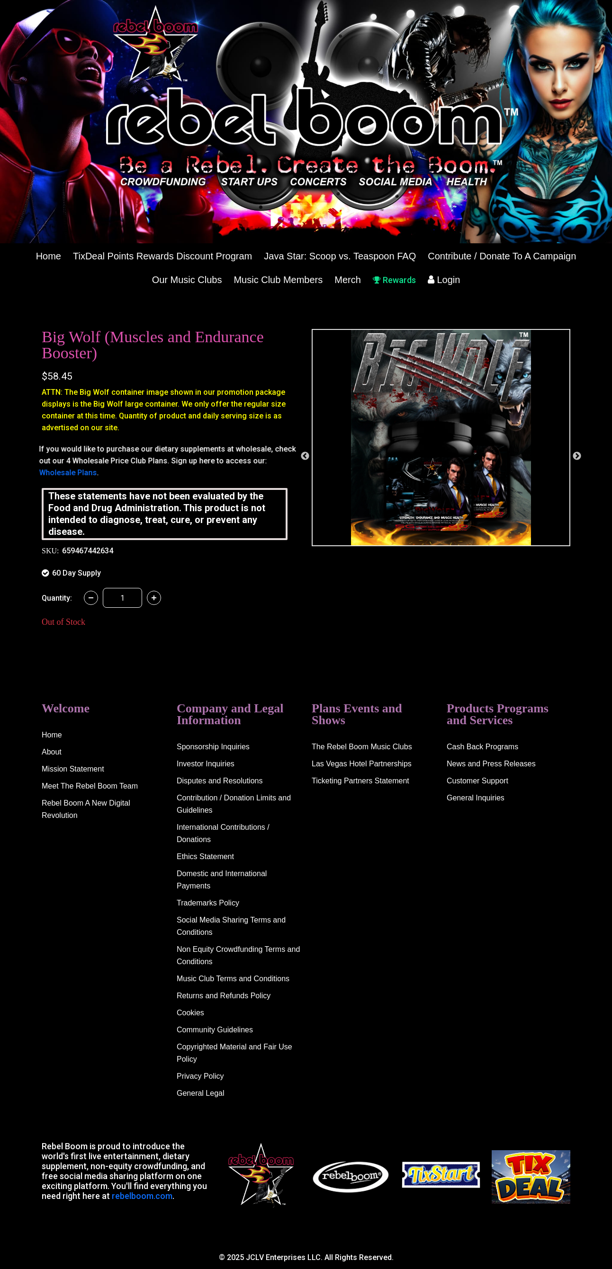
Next (577, 456)
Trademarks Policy (208, 903)
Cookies (190, 1013)
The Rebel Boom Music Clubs (362, 747)
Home (48, 256)
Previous (305, 456)
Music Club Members (278, 280)
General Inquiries (475, 798)
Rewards (394, 280)
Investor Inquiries (205, 764)
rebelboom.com (142, 1196)
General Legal (201, 1093)
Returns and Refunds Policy (223, 996)
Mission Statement (73, 769)
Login (444, 280)
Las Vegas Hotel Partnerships (362, 764)
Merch (347, 280)
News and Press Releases (491, 764)
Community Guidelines (215, 1030)
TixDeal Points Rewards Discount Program (162, 256)
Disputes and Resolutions (219, 781)
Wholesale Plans (70, 472)
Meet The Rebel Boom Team (90, 786)
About (52, 752)
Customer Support (477, 781)
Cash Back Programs (482, 747)
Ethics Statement (205, 856)
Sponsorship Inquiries (213, 747)
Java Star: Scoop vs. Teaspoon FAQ (340, 256)
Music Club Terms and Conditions (233, 979)
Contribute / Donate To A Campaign (502, 256)
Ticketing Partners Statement (360, 781)
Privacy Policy (200, 1076)
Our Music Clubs (187, 280)
